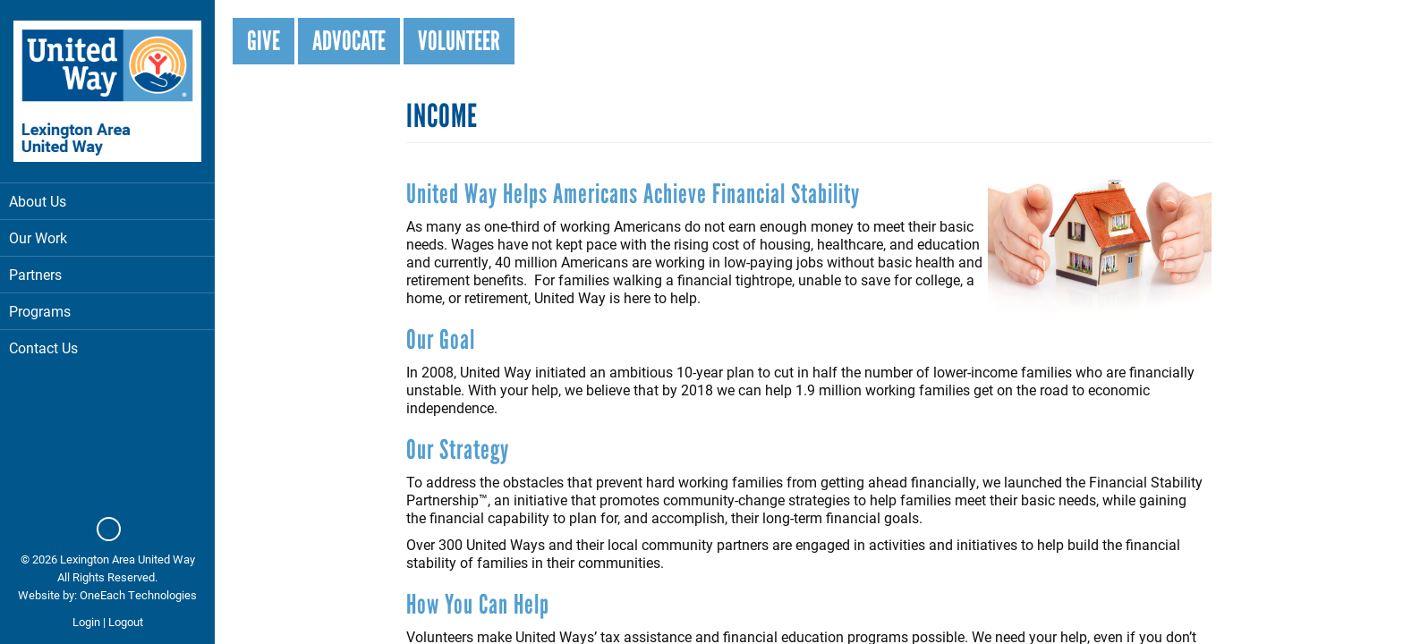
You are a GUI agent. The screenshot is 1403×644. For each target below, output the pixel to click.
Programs (107, 310)
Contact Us (43, 347)
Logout (125, 622)
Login (86, 622)
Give (263, 40)
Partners (35, 274)
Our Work (107, 237)
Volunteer (459, 40)
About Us (107, 200)
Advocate (349, 40)
